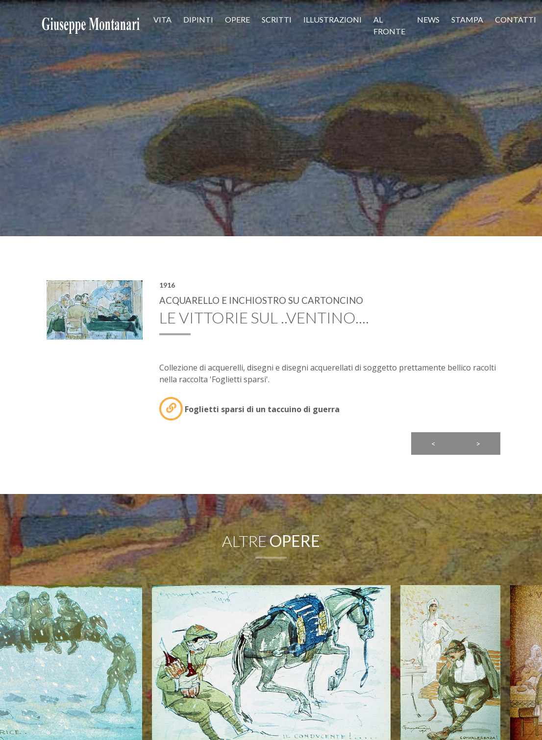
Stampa (467, 19)
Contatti (515, 19)
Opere (237, 19)
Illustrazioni (332, 19)
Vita (162, 19)
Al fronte (389, 25)
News (428, 19)
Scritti (277, 19)
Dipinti (198, 19)
